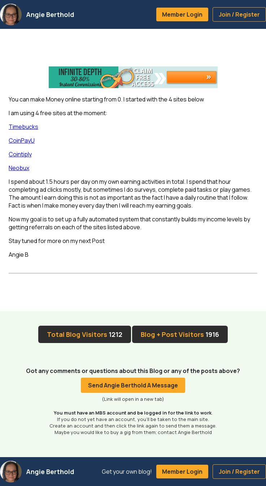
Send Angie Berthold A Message (133, 385)
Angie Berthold (50, 14)
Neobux (19, 168)
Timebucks (23, 127)
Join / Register (239, 14)
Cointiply (20, 154)
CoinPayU (22, 140)
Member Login (182, 14)
